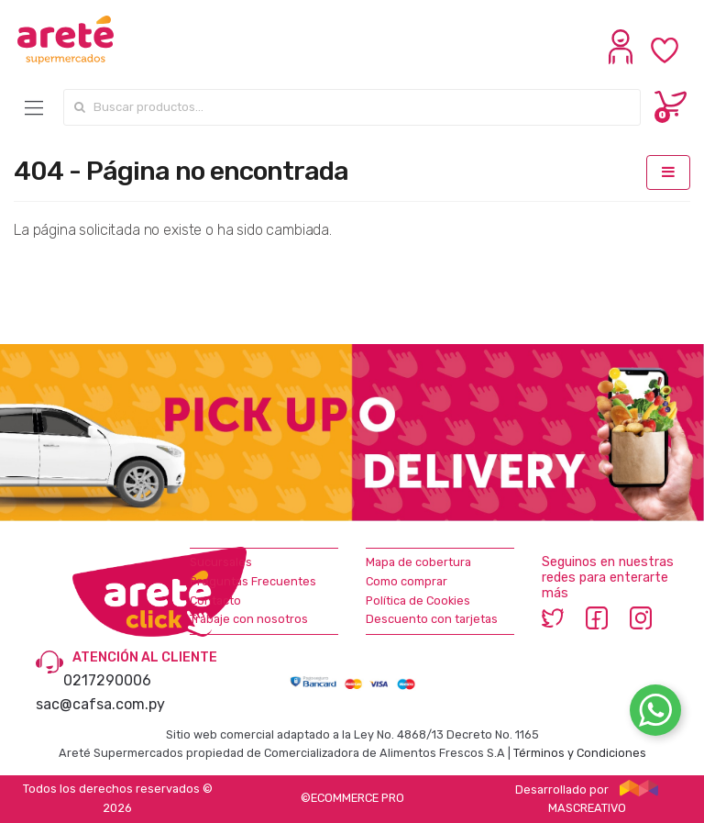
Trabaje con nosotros (249, 619)
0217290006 (107, 680)
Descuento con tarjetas (432, 619)
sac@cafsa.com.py (100, 704)
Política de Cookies (418, 600)
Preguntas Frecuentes (253, 581)
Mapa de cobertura (418, 562)
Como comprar (406, 581)
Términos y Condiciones (579, 753)
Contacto (215, 600)
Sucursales (221, 562)
